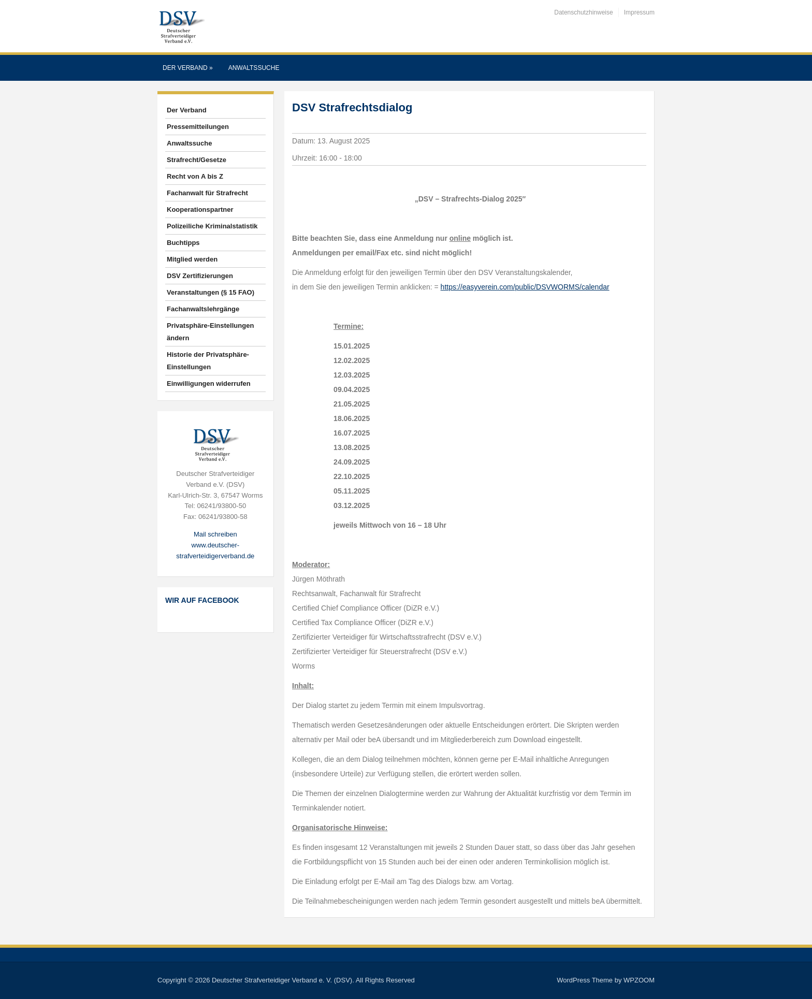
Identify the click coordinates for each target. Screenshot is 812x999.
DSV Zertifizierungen (200, 276)
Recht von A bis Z (195, 176)
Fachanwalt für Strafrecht (207, 193)
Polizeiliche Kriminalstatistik (212, 226)
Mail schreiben (215, 534)
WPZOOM (639, 980)
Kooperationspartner (200, 209)
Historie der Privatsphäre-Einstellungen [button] (208, 361)
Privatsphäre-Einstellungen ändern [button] (210, 332)
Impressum (639, 12)
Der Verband (188, 67)
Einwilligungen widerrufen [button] (209, 383)
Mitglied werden (192, 259)
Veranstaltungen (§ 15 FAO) (210, 292)
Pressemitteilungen (198, 127)
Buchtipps (183, 243)
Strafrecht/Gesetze (196, 160)
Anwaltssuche (254, 67)
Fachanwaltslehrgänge (203, 309)
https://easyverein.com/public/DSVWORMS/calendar (525, 287)
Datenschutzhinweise (583, 12)
